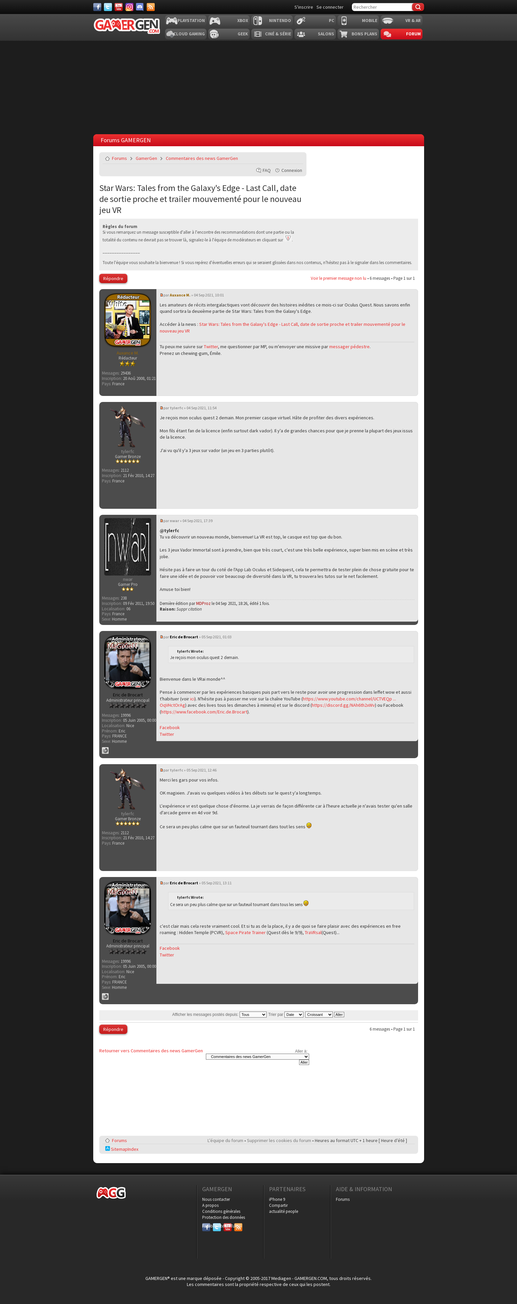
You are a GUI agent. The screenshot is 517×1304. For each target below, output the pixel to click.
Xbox (242, 20)
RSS (237, 1226)
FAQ (267, 170)
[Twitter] (108, 7)
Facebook (170, 727)
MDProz (203, 603)
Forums (119, 158)
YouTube (228, 1226)
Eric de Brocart (184, 636)
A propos (210, 1205)
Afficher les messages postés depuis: (219, 1014)
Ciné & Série (278, 34)
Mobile (369, 20)
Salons (326, 34)
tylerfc (176, 407)
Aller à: (301, 1051)
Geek (243, 34)
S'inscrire (303, 7)
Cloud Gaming (189, 34)
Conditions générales (221, 1211)
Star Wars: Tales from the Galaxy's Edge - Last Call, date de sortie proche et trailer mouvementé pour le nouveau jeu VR (200, 198)
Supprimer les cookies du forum (279, 1140)
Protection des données (223, 1217)
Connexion (291, 170)
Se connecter (330, 7)
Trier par (285, 1014)
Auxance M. (180, 294)
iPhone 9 (277, 1199)
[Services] (151, 7)
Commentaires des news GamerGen (202, 158)
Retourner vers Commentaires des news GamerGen (151, 1051)
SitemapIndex (121, 1149)
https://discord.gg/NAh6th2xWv (343, 705)
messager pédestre (349, 347)
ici (192, 699)
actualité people (283, 1211)
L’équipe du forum (225, 1140)
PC (331, 20)
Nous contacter (216, 1199)
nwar (174, 520)
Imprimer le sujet (281, 158)
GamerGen (146, 158)
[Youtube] (119, 7)
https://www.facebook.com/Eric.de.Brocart (204, 712)
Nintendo (280, 20)
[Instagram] (129, 7)
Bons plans (364, 34)
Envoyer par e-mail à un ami (296, 158)
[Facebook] (97, 7)
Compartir (278, 1205)
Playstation (191, 20)
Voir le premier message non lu (338, 278)
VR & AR (413, 20)
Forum (413, 34)
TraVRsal (313, 932)
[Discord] (140, 7)
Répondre (113, 278)
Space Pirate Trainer (245, 932)
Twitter (211, 347)
